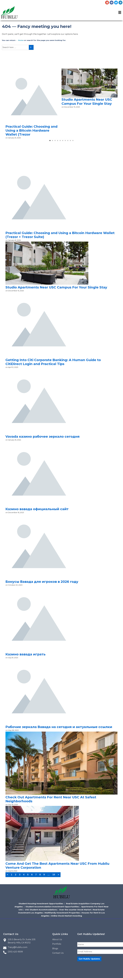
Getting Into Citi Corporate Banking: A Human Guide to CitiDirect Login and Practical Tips (53, 362)
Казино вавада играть (25, 654)
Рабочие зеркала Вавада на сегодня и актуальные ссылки (58, 727)
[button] (119, 13)
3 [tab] (55, 141)
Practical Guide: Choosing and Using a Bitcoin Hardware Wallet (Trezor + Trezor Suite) (60, 235)
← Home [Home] (20, 40)
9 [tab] (70, 141)
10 (54, 875)
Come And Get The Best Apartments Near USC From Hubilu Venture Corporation (57, 866)
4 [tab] (57, 141)
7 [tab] (65, 141)
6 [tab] (63, 141)
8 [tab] (68, 141)
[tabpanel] (33, 104)
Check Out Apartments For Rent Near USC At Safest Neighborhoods (50, 799)
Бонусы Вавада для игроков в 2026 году (41, 582)
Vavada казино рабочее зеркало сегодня (42, 436)
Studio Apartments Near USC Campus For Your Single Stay (87, 101)
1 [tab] (50, 141)
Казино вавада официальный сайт (37, 509)
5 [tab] (60, 141)
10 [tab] (73, 141)
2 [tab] (52, 141)
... (49, 875)
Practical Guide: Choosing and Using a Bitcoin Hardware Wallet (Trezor (31, 130)
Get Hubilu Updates (89, 959)
